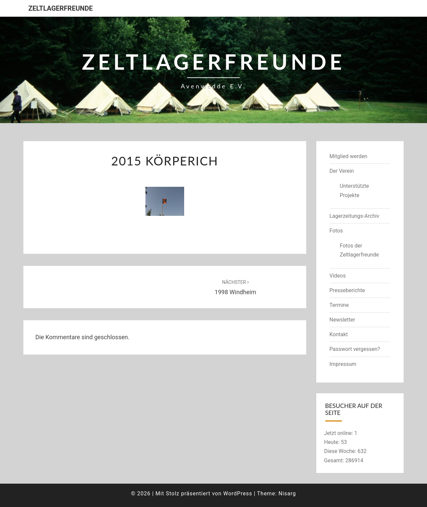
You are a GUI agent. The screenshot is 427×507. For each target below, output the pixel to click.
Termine (339, 305)
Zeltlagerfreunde (60, 8)
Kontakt (339, 334)
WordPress (237, 493)
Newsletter (342, 320)
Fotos (336, 230)
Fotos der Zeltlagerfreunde (359, 250)
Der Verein (342, 171)
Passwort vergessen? (355, 349)
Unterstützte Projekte (354, 190)
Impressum (343, 364)
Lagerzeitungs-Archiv (355, 216)
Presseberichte (347, 290)
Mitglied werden (348, 156)
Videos (338, 276)
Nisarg (287, 493)
